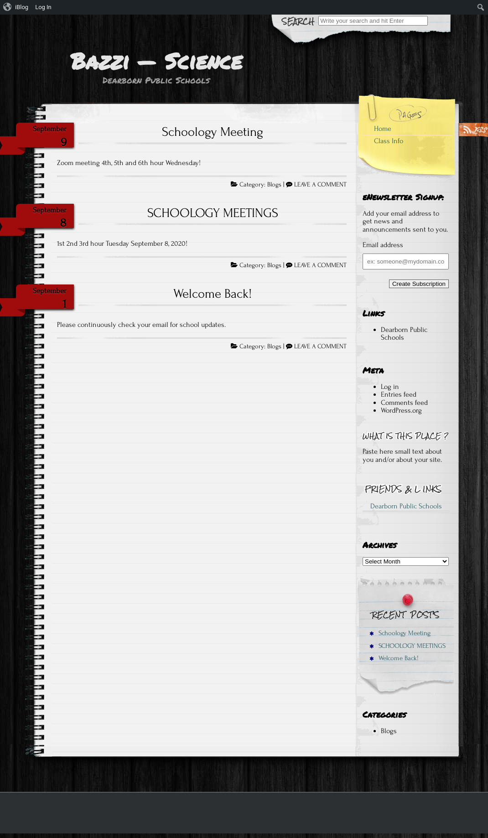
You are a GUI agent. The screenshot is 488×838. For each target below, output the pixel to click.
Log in (390, 387)
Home (382, 128)
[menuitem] (16, 7)
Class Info (388, 141)
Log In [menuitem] (43, 7)
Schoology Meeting (212, 131)
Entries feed (398, 394)
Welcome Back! (212, 293)
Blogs (274, 184)
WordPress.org (401, 410)
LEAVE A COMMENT (320, 184)
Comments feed (404, 402)
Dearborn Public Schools (404, 334)
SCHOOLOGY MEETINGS (212, 213)
